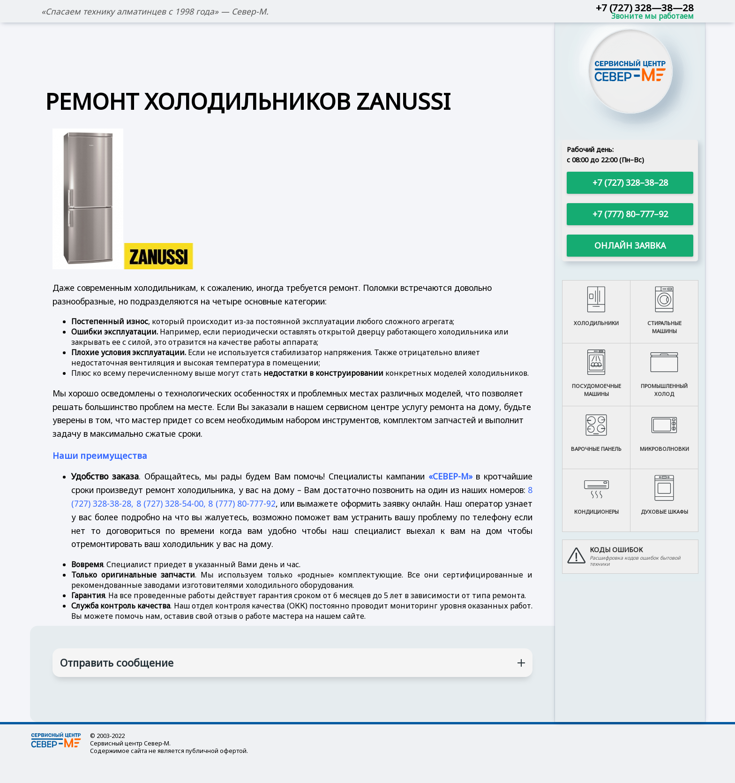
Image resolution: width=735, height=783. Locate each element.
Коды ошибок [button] (616, 549)
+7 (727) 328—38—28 (645, 7)
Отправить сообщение (116, 662)
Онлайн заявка (630, 245)
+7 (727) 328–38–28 (630, 182)
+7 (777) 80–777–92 (630, 214)
